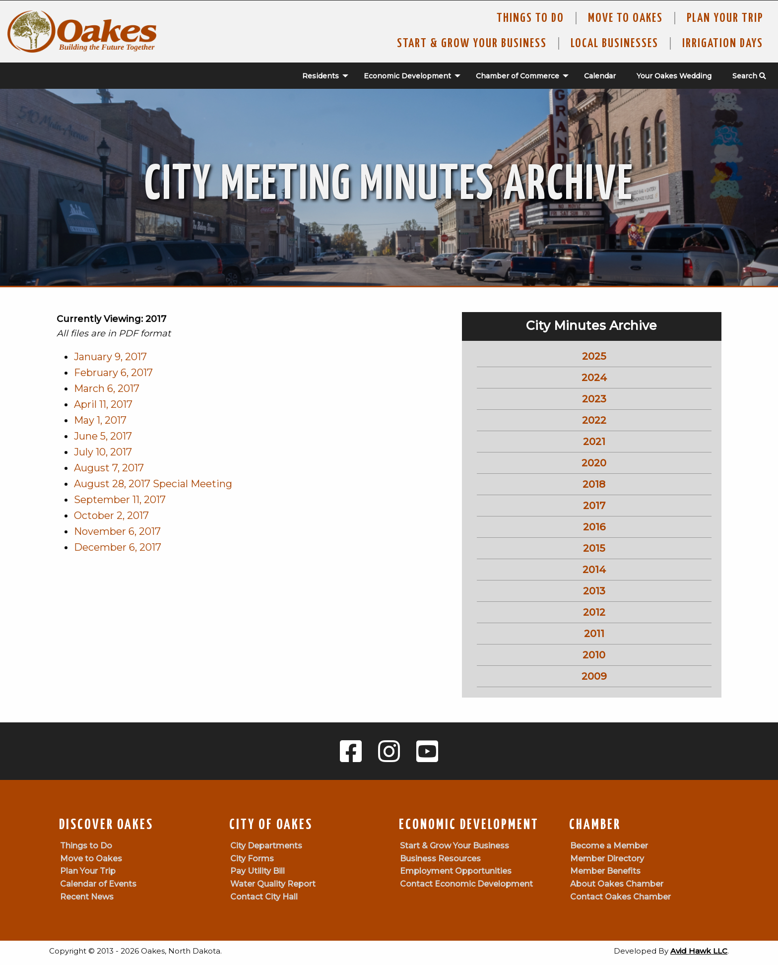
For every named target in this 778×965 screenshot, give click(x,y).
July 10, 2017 (103, 452)
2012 (594, 612)
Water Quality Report (273, 884)
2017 (594, 506)
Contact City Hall (264, 896)
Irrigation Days (722, 44)
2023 (594, 399)
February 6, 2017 (113, 373)
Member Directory (607, 858)
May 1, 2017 (100, 420)
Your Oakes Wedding (674, 75)
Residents (320, 75)
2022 (594, 420)
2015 (594, 548)
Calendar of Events (98, 884)
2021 (594, 442)
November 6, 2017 (117, 531)
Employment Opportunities (456, 871)
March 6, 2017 (106, 388)
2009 (594, 676)
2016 (594, 527)
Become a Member (609, 845)
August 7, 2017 (109, 468)
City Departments (266, 845)
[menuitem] (320, 76)
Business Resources (440, 858)
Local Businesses (614, 44)
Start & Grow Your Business (472, 44)
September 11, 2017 (120, 500)
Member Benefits (605, 871)
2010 (594, 655)
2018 (594, 484)
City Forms (252, 858)
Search (749, 75)
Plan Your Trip (725, 18)
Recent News (87, 896)
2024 (594, 378)
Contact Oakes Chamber (620, 896)
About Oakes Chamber (616, 884)
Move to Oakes (91, 858)
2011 (594, 634)
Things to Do (530, 18)
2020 (594, 463)
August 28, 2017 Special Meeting (153, 484)
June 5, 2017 (103, 436)
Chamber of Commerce (517, 75)
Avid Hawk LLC (698, 951)
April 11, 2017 (103, 404)
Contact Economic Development (466, 884)
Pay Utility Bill (257, 871)
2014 (594, 570)
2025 (594, 356)
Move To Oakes (625, 18)
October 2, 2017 (111, 515)
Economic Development (407, 75)
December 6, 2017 (117, 547)
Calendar (600, 75)
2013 (594, 591)
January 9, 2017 (110, 357)
